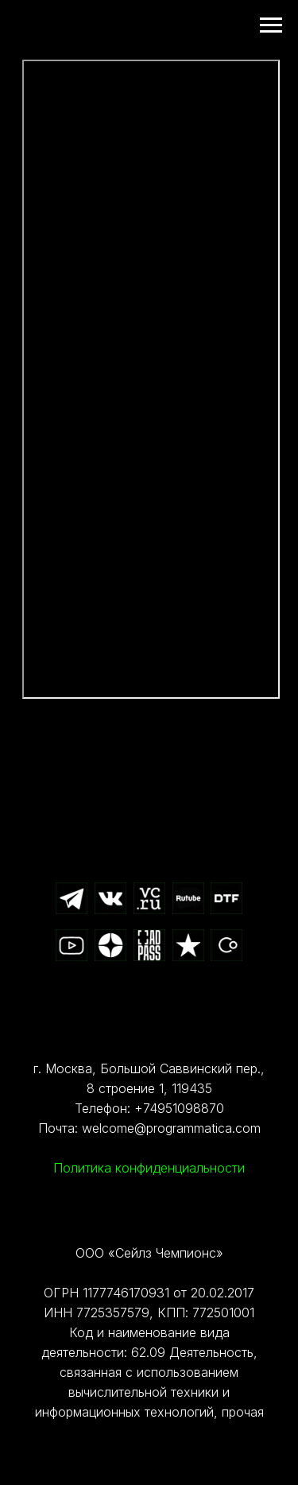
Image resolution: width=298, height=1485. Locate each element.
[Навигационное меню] (271, 25)
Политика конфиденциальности (149, 1168)
